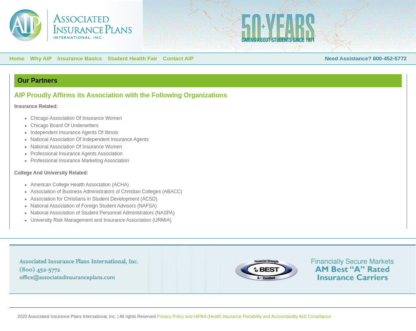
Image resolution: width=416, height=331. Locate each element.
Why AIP (41, 58)
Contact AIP (178, 58)
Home (16, 58)
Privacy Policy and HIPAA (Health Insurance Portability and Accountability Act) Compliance (244, 316)
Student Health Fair (132, 58)
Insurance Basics (79, 58)
